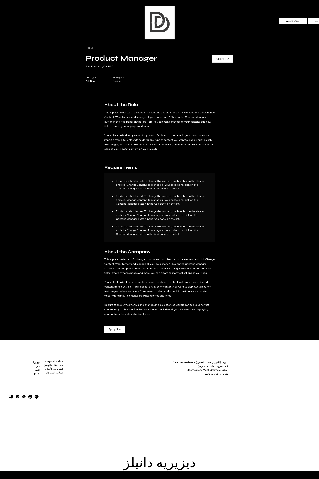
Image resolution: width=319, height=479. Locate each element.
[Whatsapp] (30, 397)
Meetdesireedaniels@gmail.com (191, 362)
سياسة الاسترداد (54, 372)
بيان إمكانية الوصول (53, 365)
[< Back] (97, 48)
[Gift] (11, 397)
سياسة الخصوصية (54, 361)
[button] (222, 59)
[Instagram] (18, 397)
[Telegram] (37, 397)
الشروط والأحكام (54, 368)
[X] (24, 397)
